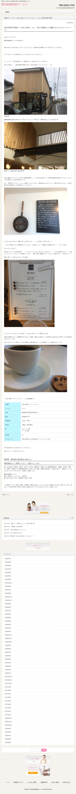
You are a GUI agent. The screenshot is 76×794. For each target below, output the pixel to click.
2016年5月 (8, 742)
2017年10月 (8, 683)
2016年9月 (8, 728)
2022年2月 (8, 569)
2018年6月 (8, 656)
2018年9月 (8, 645)
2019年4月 (8, 621)
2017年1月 (8, 714)
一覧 (72, 518)
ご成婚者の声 (43, 782)
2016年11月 (8, 721)
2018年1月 (8, 673)
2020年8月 (8, 586)
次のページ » (70, 494)
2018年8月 (8, 649)
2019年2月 (8, 628)
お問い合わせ (66, 782)
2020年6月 (8, 593)
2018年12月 (8, 635)
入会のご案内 (55, 782)
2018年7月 (8, 652)
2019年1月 (8, 631)
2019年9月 (8, 603)
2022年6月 (8, 562)
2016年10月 (8, 725)
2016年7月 (8, 735)
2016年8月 (8, 732)
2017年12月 (8, 676)
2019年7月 (8, 610)
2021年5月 (8, 579)
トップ (8, 782)
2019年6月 (8, 614)
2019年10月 (8, 600)
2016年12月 (8, 718)
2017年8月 (8, 690)
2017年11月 (8, 680)
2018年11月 (8, 638)
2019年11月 (8, 597)
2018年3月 (8, 666)
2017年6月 (8, 697)
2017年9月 (8, 687)
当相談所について (18, 782)
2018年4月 (8, 662)
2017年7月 (8, 694)
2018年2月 (8, 669)
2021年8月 (8, 572)
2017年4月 (8, 704)
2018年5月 (8, 659)
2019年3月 (8, 624)
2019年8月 (8, 607)
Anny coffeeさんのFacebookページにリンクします (36, 439)
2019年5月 (8, 617)
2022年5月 (8, 565)
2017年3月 (8, 708)
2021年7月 (8, 576)
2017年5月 (8, 701)
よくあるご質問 (31, 782)
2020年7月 (8, 590)
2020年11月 (8, 583)
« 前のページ (5, 494)
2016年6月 (8, 739)
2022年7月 (8, 558)
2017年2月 (8, 711)
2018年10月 (8, 642)
